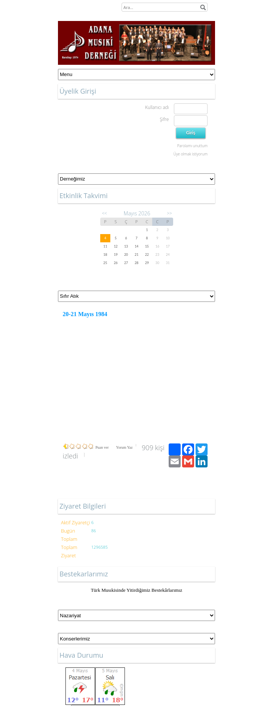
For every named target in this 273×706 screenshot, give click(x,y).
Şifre (164, 119)
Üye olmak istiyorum (191, 154)
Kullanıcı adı (157, 107)
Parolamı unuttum (192, 145)
